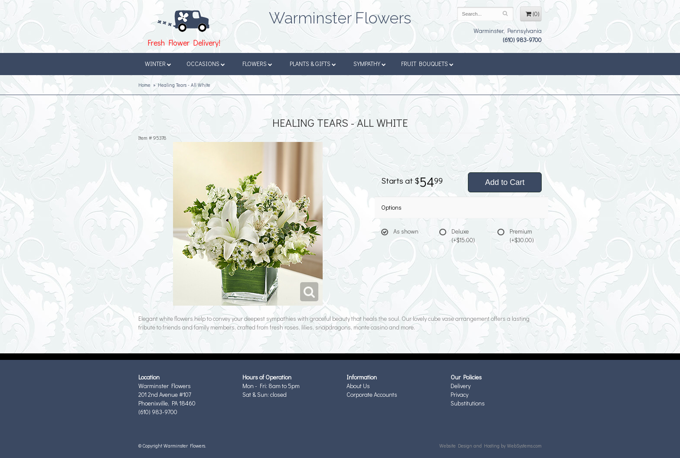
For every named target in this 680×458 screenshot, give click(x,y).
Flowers (257, 63)
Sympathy (369, 63)
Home (144, 85)
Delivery (461, 386)
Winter (158, 63)
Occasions (205, 63)
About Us (358, 386)
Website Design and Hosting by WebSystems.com (490, 445)
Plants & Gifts (313, 63)
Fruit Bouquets (427, 63)
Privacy (459, 394)
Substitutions (468, 403)
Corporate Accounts (372, 394)
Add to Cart (504, 182)
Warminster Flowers (340, 15)
